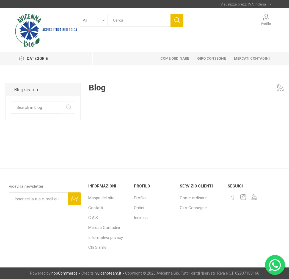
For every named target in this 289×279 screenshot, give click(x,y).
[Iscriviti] (38, 198)
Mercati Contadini (104, 227)
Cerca (176, 20)
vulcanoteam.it (108, 273)
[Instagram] (243, 196)
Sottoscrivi (74, 198)
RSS (280, 87)
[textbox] (138, 20)
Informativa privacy (105, 237)
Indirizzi (141, 217)
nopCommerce (64, 273)
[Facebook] (233, 196)
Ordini (139, 207)
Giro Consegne (193, 207)
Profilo (266, 24)
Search (69, 107)
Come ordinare (193, 197)
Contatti (95, 207)
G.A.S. (93, 217)
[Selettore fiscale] (246, 4)
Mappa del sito (101, 197)
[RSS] (253, 196)
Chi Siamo (97, 247)
